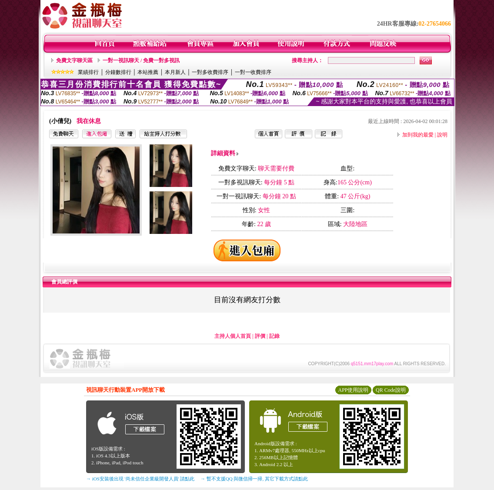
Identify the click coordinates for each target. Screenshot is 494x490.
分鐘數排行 (118, 72)
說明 (442, 135)
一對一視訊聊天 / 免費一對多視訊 (141, 60)
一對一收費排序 (253, 72)
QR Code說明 (391, 390)
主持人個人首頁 (232, 336)
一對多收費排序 (210, 72)
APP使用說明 (353, 390)
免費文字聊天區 (74, 60)
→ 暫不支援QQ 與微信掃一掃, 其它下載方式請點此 (254, 478)
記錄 (274, 336)
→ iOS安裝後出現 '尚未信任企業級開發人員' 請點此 (140, 478)
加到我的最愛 (418, 135)
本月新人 (175, 72)
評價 (260, 336)
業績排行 (88, 72)
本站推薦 (147, 72)
